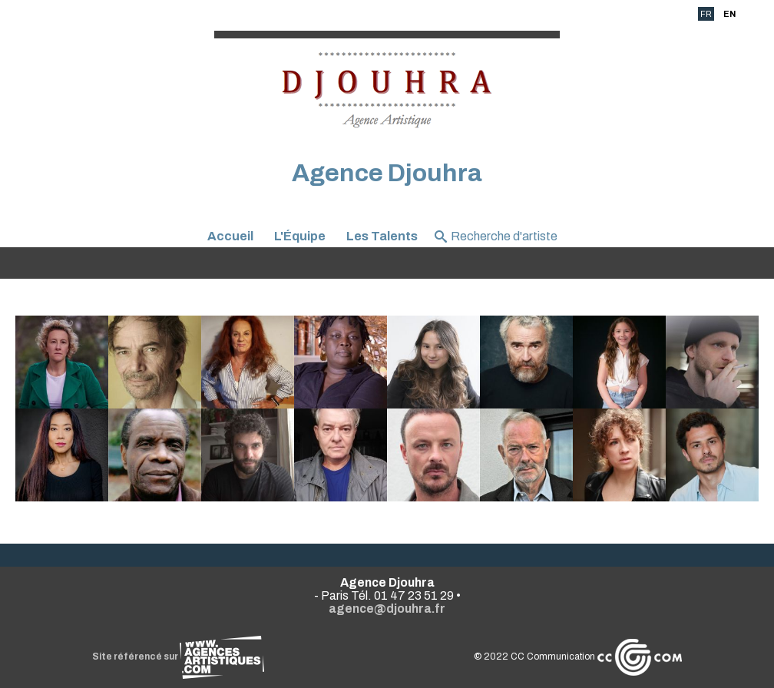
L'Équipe (300, 236)
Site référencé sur (178, 656)
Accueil (230, 236)
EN (729, 13)
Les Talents (382, 236)
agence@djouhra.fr (387, 608)
